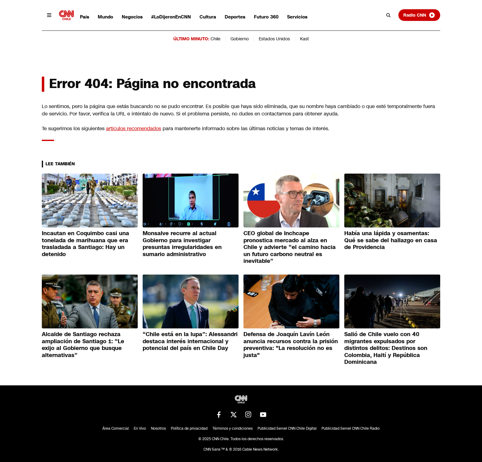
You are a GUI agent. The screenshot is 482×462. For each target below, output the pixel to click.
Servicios (297, 17)
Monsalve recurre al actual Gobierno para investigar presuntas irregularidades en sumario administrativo (182, 243)
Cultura (208, 17)
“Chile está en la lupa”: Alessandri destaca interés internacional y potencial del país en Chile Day (190, 341)
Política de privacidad (189, 428)
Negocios (132, 17)
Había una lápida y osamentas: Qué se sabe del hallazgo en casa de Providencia (390, 240)
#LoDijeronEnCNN (171, 17)
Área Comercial (115, 428)
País (84, 17)
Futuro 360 (266, 17)
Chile (215, 39)
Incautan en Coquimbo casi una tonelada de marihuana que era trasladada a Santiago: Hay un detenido (85, 243)
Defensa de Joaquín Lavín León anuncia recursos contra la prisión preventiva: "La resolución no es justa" (290, 344)
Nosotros (158, 428)
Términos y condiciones (232, 428)
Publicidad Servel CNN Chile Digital (287, 428)
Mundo (105, 17)
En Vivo (140, 428)
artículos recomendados (133, 128)
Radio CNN (419, 15)
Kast (304, 39)
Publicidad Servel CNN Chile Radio (351, 428)
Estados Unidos (274, 39)
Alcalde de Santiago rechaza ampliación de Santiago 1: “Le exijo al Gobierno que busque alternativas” (83, 344)
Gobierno (240, 39)
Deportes (235, 17)
